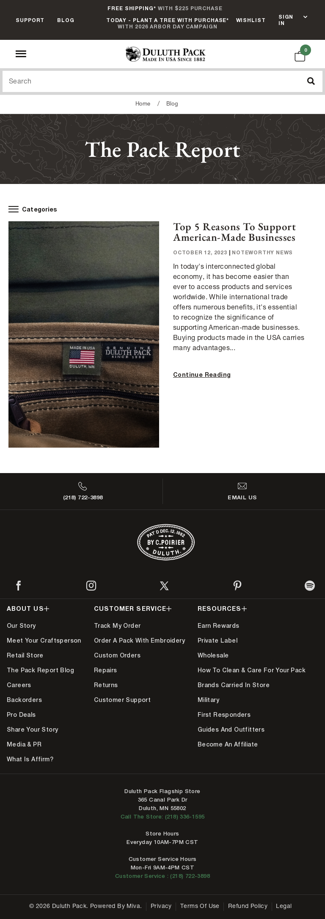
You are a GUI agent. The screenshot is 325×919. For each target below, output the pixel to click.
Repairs (105, 670)
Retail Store (25, 655)
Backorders (24, 699)
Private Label (217, 640)
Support (30, 20)
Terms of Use (200, 907)
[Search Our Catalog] (162, 81)
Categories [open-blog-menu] (32, 209)
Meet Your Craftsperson (44, 640)
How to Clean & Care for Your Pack (252, 670)
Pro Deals (21, 714)
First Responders (224, 714)
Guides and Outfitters (231, 729)
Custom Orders (117, 655)
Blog (65, 20)
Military (208, 699)
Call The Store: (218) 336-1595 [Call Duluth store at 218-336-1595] (163, 816)
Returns (106, 685)
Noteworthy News (262, 252)
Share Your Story (32, 729)
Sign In (286, 20)
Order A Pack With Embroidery (139, 640)
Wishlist (251, 20)
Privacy (161, 907)
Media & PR (24, 744)
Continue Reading (202, 374)
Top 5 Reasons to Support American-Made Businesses (234, 232)
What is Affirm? (30, 759)
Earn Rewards (219, 625)
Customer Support (122, 699)
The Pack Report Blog (40, 670)
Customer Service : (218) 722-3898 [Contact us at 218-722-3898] (162, 876)
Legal (284, 907)
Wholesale (213, 655)
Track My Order (117, 625)
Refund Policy (247, 907)
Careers (19, 685)
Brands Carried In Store (234, 685)
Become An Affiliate (228, 744)
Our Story (21, 625)
